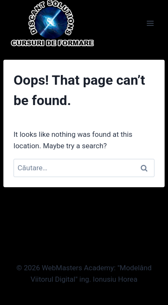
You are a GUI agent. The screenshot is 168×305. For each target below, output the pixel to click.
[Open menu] (150, 23)
